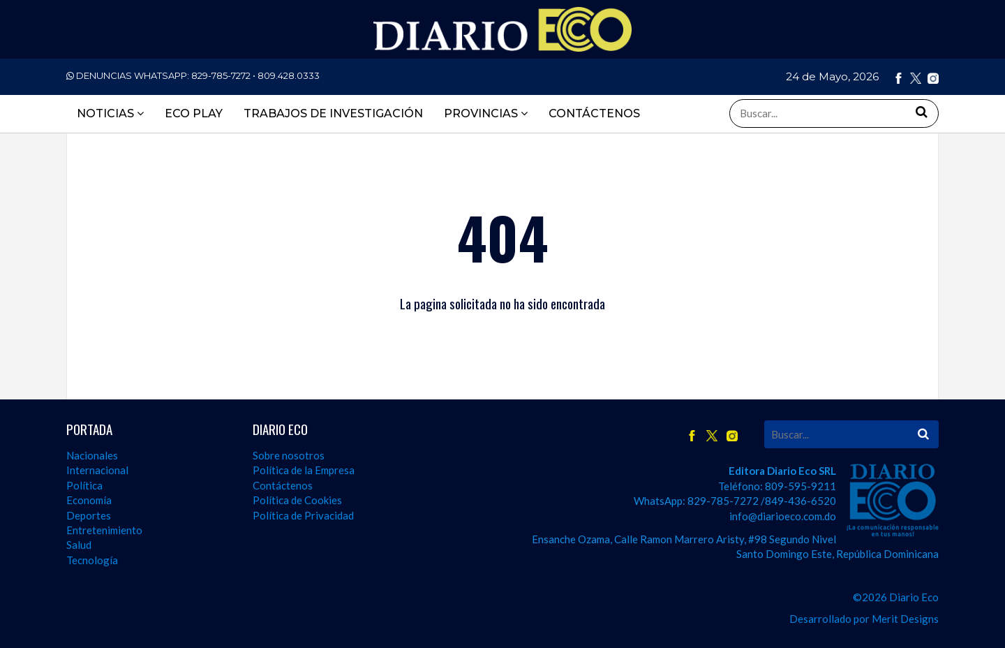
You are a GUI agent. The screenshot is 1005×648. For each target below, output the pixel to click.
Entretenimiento (104, 530)
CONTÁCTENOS (594, 113)
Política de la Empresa (304, 470)
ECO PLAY (194, 113)
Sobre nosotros (289, 455)
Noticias (110, 113)
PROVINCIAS (486, 113)
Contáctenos (283, 485)
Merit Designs (905, 618)
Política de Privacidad (303, 515)
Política (84, 485)
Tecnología (92, 560)
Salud (78, 544)
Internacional (97, 470)
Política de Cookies (297, 500)
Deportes (88, 515)
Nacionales (92, 455)
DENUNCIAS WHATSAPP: (193, 75)
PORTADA (89, 429)
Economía (89, 500)
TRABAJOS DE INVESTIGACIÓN (333, 113)
